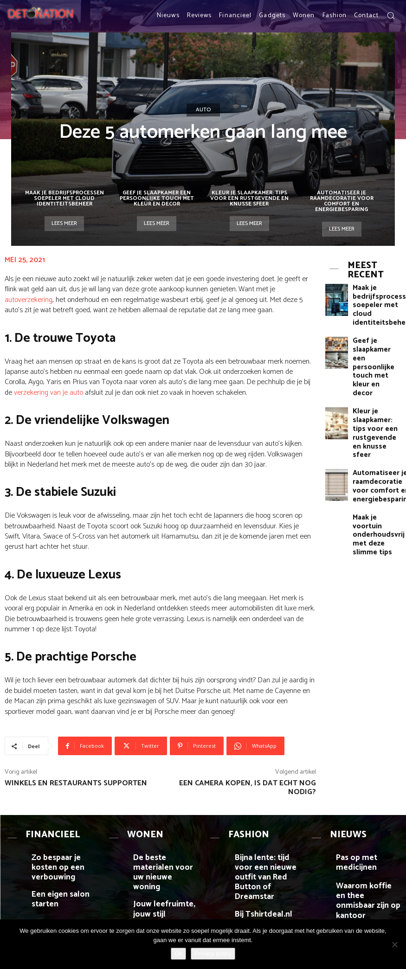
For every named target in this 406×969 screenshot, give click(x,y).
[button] (390, 15)
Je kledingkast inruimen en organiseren (264, 908)
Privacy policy (212, 953)
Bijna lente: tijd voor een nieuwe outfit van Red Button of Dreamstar (266, 854)
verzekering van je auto (48, 392)
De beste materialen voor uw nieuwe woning (166, 851)
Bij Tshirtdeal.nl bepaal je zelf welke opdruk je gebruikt (266, 883)
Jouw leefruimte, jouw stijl (161, 879)
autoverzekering (28, 300)
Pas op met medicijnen (365, 847)
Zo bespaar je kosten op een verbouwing (63, 851)
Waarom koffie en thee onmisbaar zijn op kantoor (366, 883)
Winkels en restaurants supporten (76, 783)
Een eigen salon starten (62, 876)
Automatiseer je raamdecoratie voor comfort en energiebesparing (342, 201)
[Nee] (394, 944)
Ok (178, 953)
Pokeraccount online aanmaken (362, 908)
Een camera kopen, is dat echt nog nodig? (247, 787)
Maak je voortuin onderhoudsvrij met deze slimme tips (376, 453)
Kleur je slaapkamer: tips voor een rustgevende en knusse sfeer (249, 198)
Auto (203, 109)
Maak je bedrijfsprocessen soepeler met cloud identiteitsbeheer (64, 198)
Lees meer (64, 223)
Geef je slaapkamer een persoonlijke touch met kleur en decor (157, 198)
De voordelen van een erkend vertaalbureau (60, 908)
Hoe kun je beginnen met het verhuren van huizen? (165, 908)
